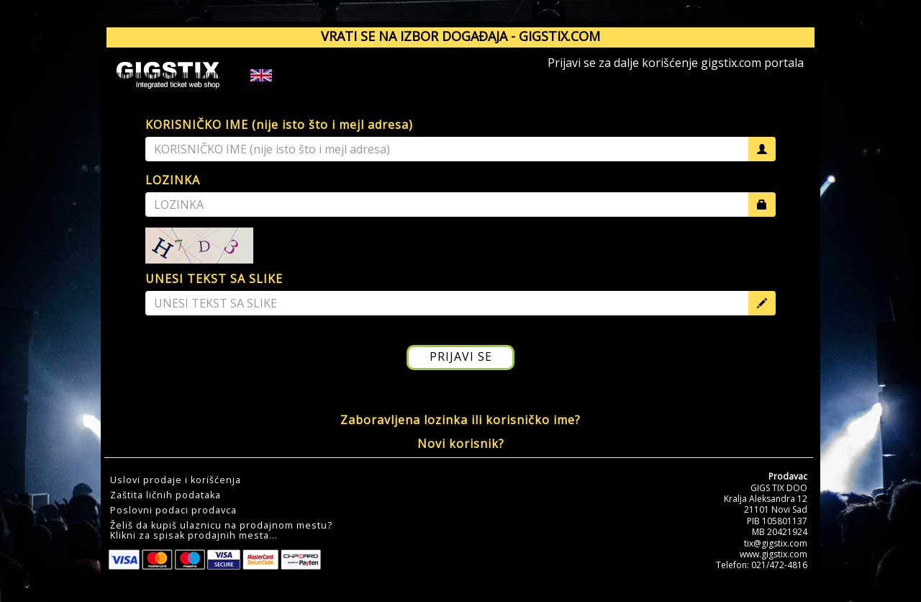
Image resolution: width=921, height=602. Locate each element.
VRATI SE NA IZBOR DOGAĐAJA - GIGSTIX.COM (460, 36)
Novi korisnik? (460, 444)
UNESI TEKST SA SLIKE (214, 279)
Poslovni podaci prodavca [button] (173, 510)
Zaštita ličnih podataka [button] (165, 495)
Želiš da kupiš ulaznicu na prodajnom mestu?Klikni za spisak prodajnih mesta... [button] (221, 531)
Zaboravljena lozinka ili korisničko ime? (460, 420)
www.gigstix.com (773, 554)
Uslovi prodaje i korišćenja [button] (175, 480)
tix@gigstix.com (775, 543)
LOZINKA (172, 180)
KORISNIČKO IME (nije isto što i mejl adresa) (279, 124)
